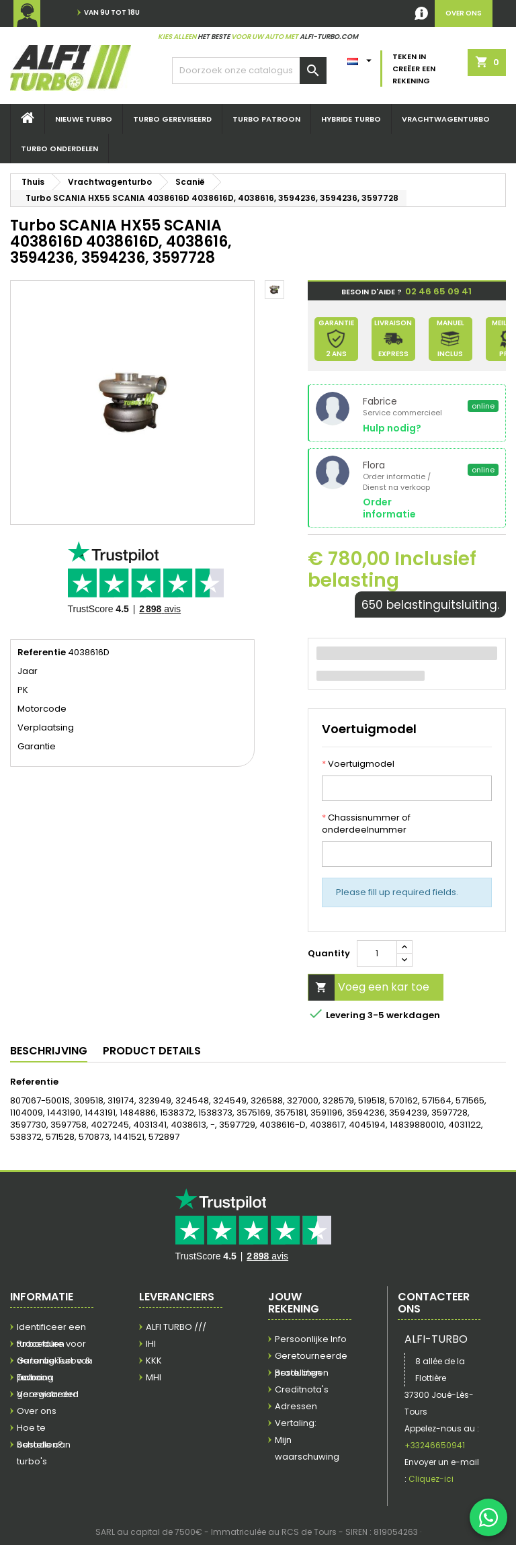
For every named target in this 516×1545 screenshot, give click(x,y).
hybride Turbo (351, 119)
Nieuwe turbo (83, 119)
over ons (463, 13)
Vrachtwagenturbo (446, 119)
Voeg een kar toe (368, 987)
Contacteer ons (434, 1303)
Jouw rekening (293, 1303)
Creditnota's (302, 1389)
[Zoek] (249, 70)
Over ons (36, 1411)
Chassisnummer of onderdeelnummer (366, 824)
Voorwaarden (48, 1394)
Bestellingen (302, 1372)
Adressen (296, 1406)
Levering (35, 1377)
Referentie (41, 652)
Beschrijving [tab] (48, 1050)
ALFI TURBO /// (176, 1327)
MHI (153, 1377)
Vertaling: (295, 1423)
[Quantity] (377, 953)
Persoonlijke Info (311, 1339)
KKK (154, 1360)
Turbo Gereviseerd (172, 119)
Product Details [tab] (152, 1050)
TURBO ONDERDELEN (59, 148)
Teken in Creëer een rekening (413, 68)
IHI (151, 1343)
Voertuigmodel (358, 764)
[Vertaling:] (361, 57)
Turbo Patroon (266, 119)
